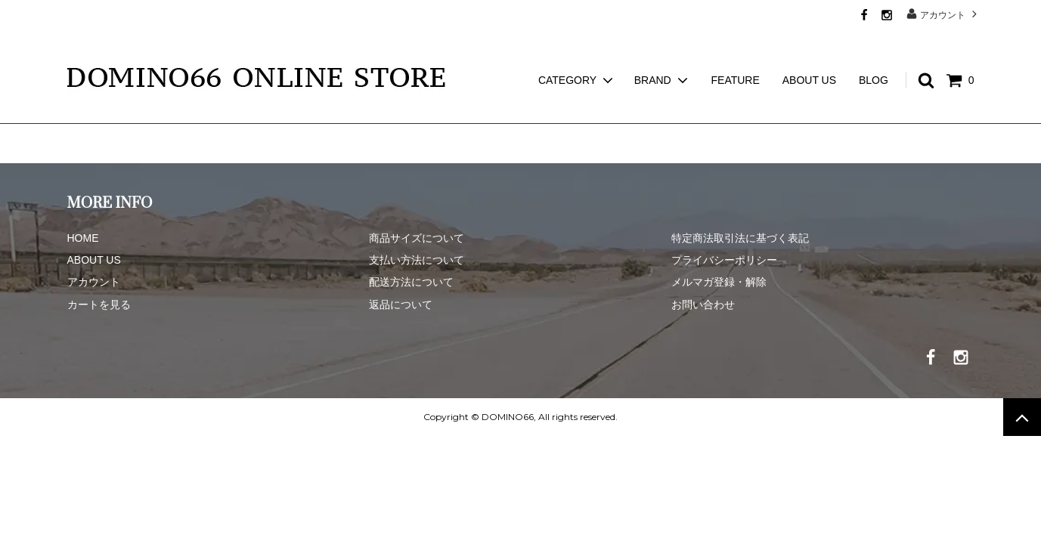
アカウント (943, 14)
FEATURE (735, 53)
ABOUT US (809, 53)
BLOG (873, 53)
